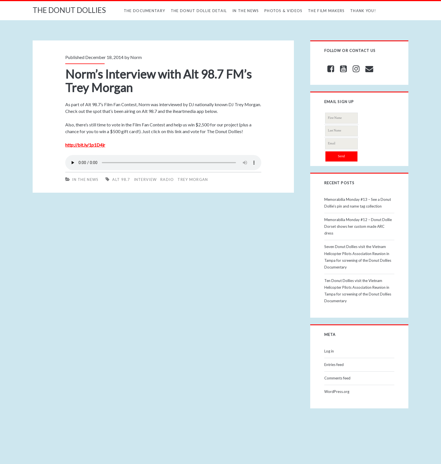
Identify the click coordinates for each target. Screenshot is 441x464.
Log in (329, 351)
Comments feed (337, 378)
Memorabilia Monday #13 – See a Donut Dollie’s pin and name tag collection (357, 202)
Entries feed (334, 364)
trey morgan (192, 179)
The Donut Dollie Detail (199, 10)
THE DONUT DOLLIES (69, 10)
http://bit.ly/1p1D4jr (85, 144)
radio (167, 179)
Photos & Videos (283, 10)
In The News (245, 10)
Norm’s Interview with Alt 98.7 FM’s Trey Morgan (158, 81)
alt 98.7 (121, 179)
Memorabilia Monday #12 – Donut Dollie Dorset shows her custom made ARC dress (358, 226)
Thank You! (363, 10)
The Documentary (144, 10)
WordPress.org (336, 391)
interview (145, 179)
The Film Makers (326, 10)
